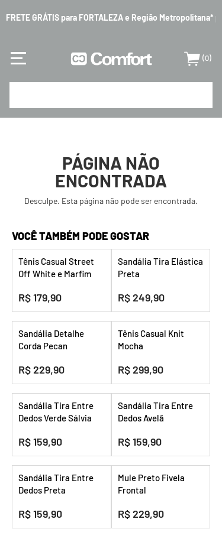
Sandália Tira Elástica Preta (160, 267)
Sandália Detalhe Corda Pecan (51, 339)
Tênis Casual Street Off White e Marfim (56, 267)
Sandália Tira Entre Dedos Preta (56, 483)
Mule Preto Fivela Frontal (151, 483)
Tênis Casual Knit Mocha (151, 339)
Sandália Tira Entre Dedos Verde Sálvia (56, 411)
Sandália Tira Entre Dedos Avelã (155, 411)
